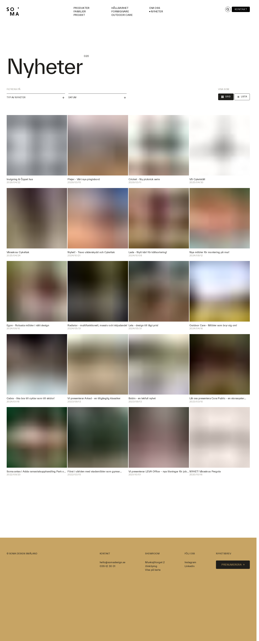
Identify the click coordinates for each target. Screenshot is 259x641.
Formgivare (120, 11)
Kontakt (241, 9)
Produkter (82, 8)
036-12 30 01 (107, 566)
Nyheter (157, 11)
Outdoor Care (122, 15)
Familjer (80, 11)
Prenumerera (232, 564)
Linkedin (189, 566)
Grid (226, 96)
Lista (242, 96)
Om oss (154, 8)
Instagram (190, 562)
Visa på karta (152, 569)
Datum (97, 98)
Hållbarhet (119, 8)
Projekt (79, 15)
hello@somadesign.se (112, 562)
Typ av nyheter (36, 98)
